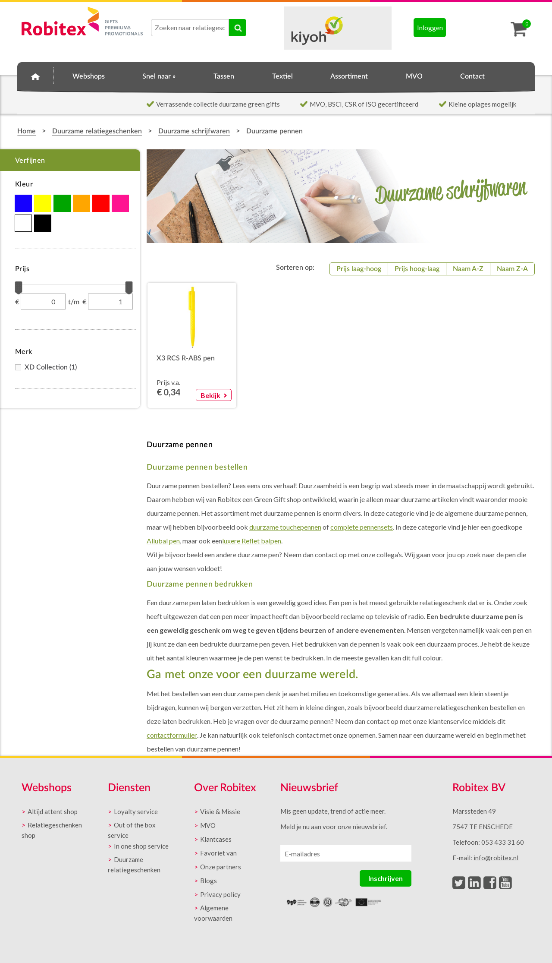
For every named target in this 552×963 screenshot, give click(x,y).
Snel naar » (159, 76)
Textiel (282, 76)
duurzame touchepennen (285, 527)
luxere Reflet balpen (251, 541)
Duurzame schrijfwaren (194, 131)
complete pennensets (361, 527)
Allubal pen (163, 541)
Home (35, 75)
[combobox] (190, 27)
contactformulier (172, 735)
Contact (472, 76)
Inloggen (430, 27)
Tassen (223, 76)
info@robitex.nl (496, 858)
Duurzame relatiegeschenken (97, 131)
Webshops (88, 76)
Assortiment (349, 76)
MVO (414, 76)
